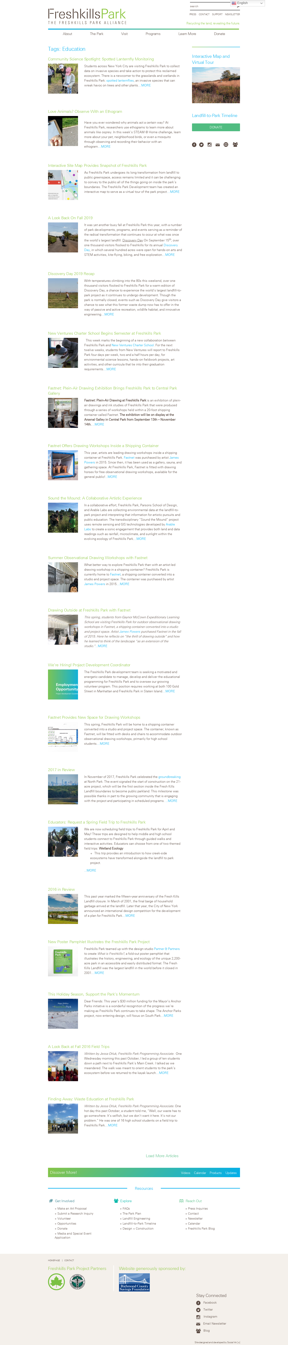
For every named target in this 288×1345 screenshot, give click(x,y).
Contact (204, 14)
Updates (231, 1173)
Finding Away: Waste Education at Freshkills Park (91, 1099)
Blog (206, 1330)
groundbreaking (169, 777)
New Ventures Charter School (133, 345)
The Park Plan (132, 1213)
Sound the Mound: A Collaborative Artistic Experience (95, 498)
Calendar (200, 1173)
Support (217, 14)
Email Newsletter (214, 1323)
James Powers (94, 584)
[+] (238, 1342)
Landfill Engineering (136, 1218)
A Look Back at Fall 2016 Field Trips (79, 1046)
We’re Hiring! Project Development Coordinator (89, 664)
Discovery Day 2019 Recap (71, 273)
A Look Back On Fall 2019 (70, 217)
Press (192, 14)
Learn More (187, 34)
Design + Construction (138, 1228)
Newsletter (232, 14)
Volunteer (64, 1218)
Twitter (208, 1309)
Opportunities (66, 1223)
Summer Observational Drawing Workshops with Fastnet (97, 557)
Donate (219, 34)
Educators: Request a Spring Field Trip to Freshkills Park (96, 822)
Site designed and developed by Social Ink (216, 1342)
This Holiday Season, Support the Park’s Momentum (94, 994)
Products (216, 1173)
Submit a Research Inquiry (75, 1213)
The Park (96, 34)
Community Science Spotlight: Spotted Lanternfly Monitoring (101, 59)
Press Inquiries (198, 1208)
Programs (153, 34)
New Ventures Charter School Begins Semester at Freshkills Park (104, 333)
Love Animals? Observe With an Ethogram (85, 111)
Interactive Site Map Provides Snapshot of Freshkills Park (97, 165)
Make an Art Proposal (72, 1208)
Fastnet (129, 457)
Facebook (210, 1302)
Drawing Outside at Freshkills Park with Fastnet (89, 610)
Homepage (54, 1260)
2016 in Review (61, 889)
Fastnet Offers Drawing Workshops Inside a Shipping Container (103, 445)
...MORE (145, 85)
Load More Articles (162, 1155)
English (240, 3)
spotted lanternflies (120, 80)
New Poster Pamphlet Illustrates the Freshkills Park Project (98, 941)
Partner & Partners (167, 949)
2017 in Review (61, 769)
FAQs (126, 1208)
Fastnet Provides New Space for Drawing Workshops (94, 717)
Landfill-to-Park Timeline (214, 115)
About (67, 34)
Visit (124, 34)
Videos (185, 1173)
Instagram (210, 1316)
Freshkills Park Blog (201, 1228)
